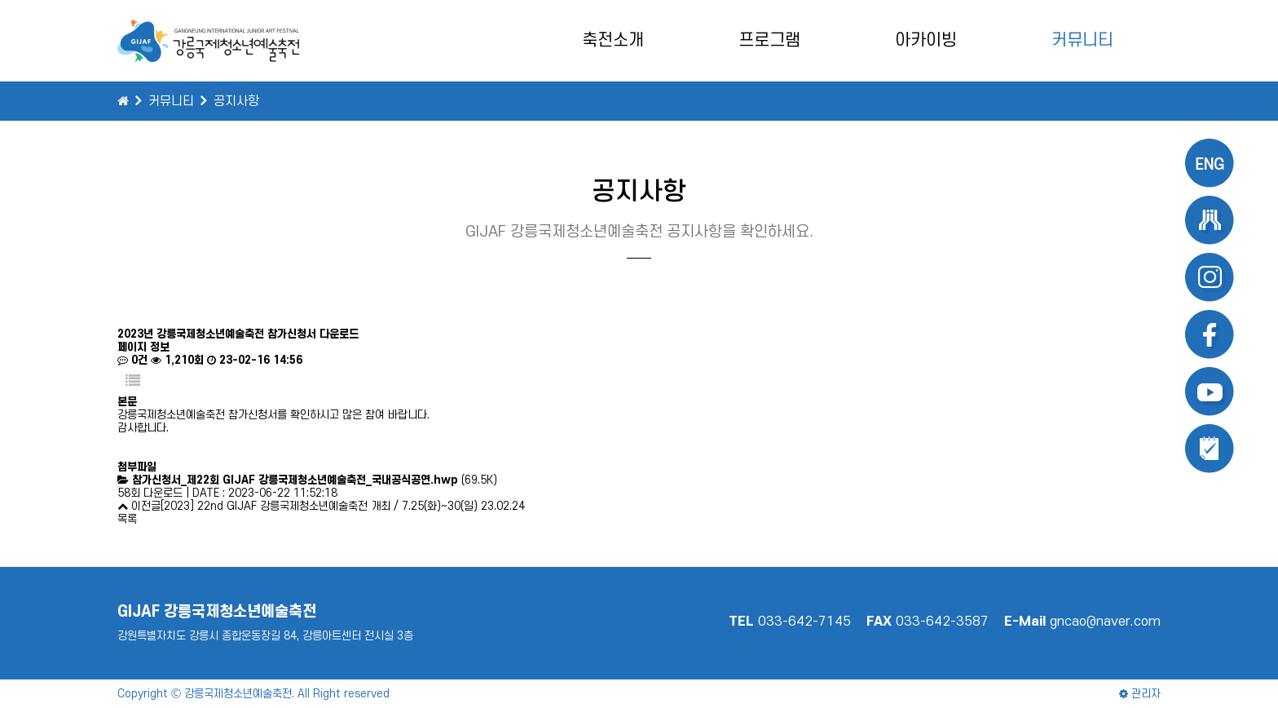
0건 (132, 360)
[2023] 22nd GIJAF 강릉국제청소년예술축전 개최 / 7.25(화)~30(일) (319, 506)
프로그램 (769, 40)
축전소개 (613, 40)
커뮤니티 (1082, 40)
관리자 (1140, 694)
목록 (127, 519)
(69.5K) (314, 480)
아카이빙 (926, 40)
